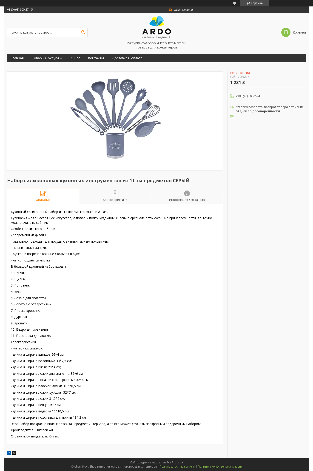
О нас (75, 58)
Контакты (96, 58)
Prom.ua (177, 462)
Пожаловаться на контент (177, 466)
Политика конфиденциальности (220, 466)
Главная (17, 58)
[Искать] (83, 32)
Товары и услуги (45, 58)
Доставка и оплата (127, 58)
